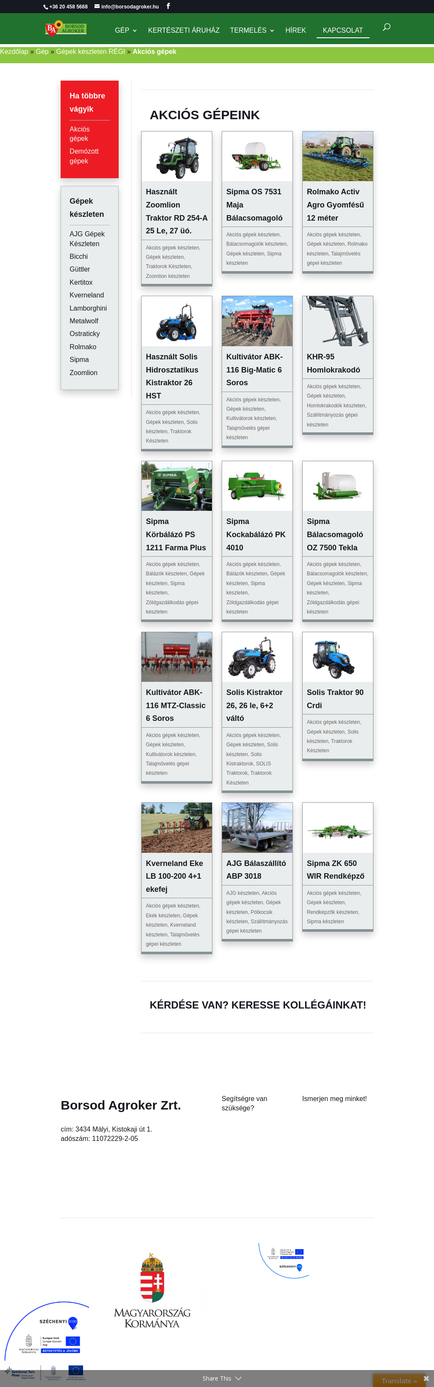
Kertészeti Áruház (184, 31)
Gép (122, 31)
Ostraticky (85, 333)
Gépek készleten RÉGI (90, 51)
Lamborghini (88, 308)
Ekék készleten (163, 916)
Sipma (79, 359)
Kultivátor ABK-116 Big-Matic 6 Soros (254, 370)
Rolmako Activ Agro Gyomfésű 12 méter (335, 205)
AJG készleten (242, 893)
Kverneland (87, 295)
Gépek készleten (165, 257)
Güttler (80, 269)
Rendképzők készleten (332, 912)
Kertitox (81, 282)
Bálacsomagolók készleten (256, 244)
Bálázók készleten (166, 574)
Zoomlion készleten (167, 276)
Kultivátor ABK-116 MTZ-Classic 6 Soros (176, 705)
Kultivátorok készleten (251, 418)
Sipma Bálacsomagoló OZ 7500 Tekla (335, 534)
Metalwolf (84, 321)
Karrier (312, 1131)
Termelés (248, 31)
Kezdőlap (14, 51)
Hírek (295, 31)
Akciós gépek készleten (172, 248)
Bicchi (79, 256)
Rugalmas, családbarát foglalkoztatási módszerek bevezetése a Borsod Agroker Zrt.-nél (341, 1328)
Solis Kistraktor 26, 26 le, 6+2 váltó (254, 705)
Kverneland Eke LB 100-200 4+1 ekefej (174, 876)
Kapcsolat (343, 30)
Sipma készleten (325, 922)
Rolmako (83, 346)
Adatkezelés (320, 1150)
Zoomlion (83, 372)
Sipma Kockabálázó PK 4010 (256, 534)
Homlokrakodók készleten (336, 406)
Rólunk (312, 1112)
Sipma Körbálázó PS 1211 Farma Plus (176, 534)
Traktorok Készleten (168, 266)
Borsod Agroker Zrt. (121, 1105)
